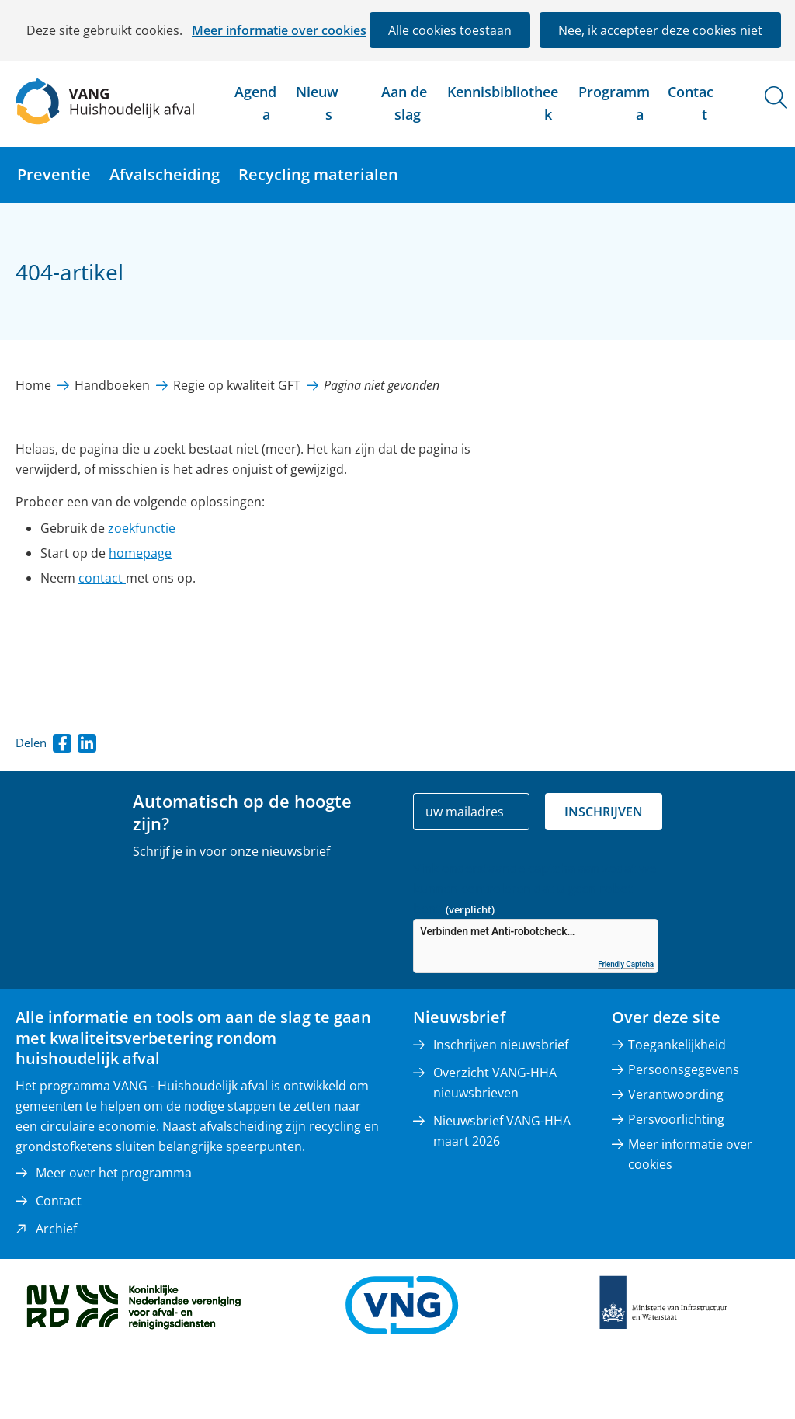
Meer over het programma (114, 1172)
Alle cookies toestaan (450, 30)
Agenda (255, 102)
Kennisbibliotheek (502, 102)
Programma (614, 102)
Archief (56, 1228)
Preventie (54, 174)
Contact (690, 102)
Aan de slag (404, 102)
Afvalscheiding (164, 174)
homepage (140, 553)
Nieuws (317, 102)
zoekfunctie (141, 528)
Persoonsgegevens (683, 1069)
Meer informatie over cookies (279, 30)
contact (102, 577)
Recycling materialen (318, 174)
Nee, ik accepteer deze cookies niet (660, 30)
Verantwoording (676, 1094)
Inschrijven (603, 811)
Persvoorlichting (676, 1119)
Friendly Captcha (626, 964)
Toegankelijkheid (677, 1044)
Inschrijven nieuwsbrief (500, 1044)
